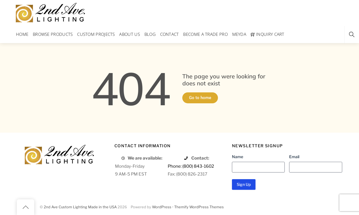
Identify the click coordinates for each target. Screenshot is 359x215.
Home (22, 34)
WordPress (161, 207)
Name (237, 156)
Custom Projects (96, 34)
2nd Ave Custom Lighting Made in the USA (80, 207)
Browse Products (53, 34)
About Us (129, 34)
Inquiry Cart (267, 34)
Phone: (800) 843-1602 (191, 166)
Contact (169, 34)
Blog (150, 34)
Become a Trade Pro (205, 34)
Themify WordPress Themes (199, 207)
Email (294, 156)
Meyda (239, 34)
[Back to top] (25, 207)
